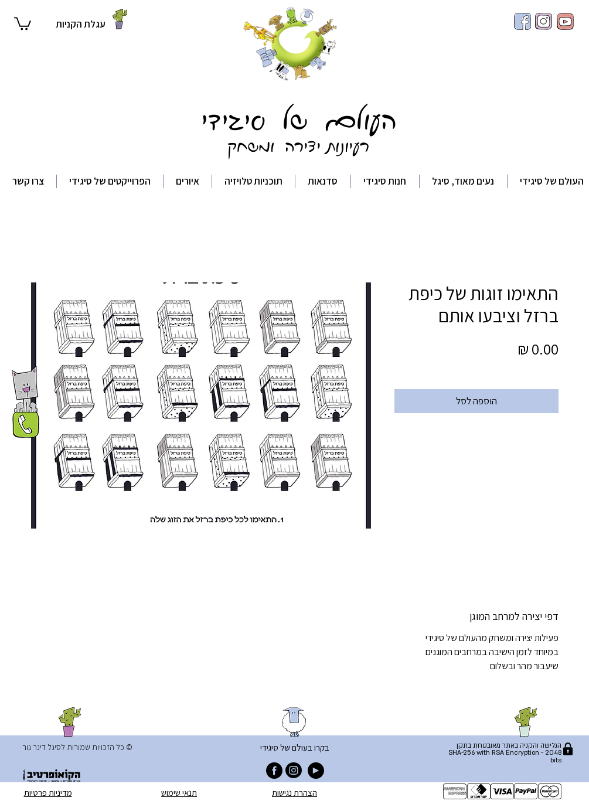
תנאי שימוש (179, 793)
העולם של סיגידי (294, 118)
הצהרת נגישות (294, 793)
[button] (22, 23)
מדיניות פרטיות (48, 793)
